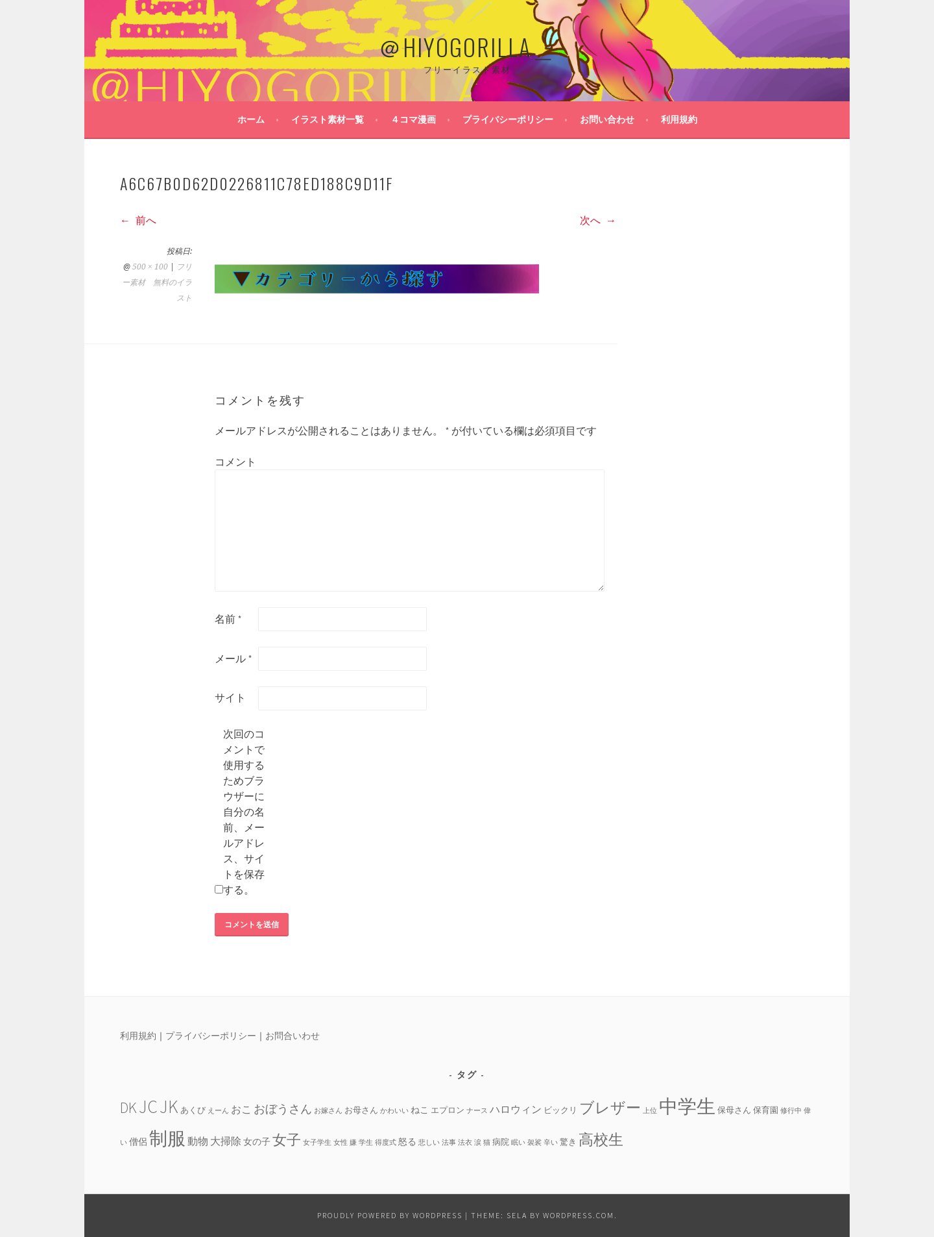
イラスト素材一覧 (327, 119)
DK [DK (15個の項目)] (128, 1107)
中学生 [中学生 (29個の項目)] (687, 1106)
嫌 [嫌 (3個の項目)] (353, 1142)
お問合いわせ (292, 1036)
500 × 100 (150, 266)
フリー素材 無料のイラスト (157, 282)
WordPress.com (578, 1215)
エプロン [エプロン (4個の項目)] (447, 1110)
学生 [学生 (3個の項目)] (366, 1142)
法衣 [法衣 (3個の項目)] (465, 1142)
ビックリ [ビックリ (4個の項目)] (560, 1110)
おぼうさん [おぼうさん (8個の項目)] (283, 1108)
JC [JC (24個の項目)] (148, 1106)
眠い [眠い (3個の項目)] (518, 1142)
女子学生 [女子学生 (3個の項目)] (317, 1142)
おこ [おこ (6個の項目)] (241, 1109)
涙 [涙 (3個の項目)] (477, 1142)
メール (233, 658)
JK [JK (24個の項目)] (169, 1106)
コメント (235, 461)
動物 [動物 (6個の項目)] (197, 1140)
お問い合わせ (607, 119)
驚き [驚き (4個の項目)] (568, 1141)
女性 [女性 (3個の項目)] (340, 1142)
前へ (138, 220)
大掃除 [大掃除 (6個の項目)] (225, 1140)
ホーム (251, 119)
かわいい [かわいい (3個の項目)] (394, 1110)
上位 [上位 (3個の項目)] (650, 1110)
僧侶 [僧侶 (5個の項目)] (138, 1141)
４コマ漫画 (413, 119)
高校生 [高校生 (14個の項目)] (601, 1139)
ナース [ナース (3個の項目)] (477, 1110)
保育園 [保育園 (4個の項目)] (765, 1110)
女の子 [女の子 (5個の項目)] (256, 1141)
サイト (230, 697)
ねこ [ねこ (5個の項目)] (420, 1110)
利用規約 (679, 119)
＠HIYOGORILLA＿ (467, 46)
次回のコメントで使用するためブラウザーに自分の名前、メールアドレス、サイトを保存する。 (244, 811)
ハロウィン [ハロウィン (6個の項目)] (516, 1109)
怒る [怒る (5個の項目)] (407, 1141)
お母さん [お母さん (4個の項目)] (361, 1110)
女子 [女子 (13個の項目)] (286, 1140)
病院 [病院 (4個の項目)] (500, 1141)
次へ (598, 220)
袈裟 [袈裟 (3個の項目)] (534, 1142)
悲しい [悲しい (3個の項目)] (429, 1142)
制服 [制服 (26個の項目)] (167, 1138)
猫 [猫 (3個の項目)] (486, 1142)
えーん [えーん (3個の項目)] (218, 1110)
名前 (228, 618)
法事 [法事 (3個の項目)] (449, 1142)
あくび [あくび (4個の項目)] (193, 1110)
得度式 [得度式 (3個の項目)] (385, 1142)
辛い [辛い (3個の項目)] (551, 1142)
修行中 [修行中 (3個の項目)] (791, 1110)
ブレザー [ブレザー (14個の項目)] (610, 1107)
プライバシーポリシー (507, 119)
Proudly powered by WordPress (389, 1215)
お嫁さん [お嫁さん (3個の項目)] (328, 1110)
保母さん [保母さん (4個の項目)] (734, 1110)
